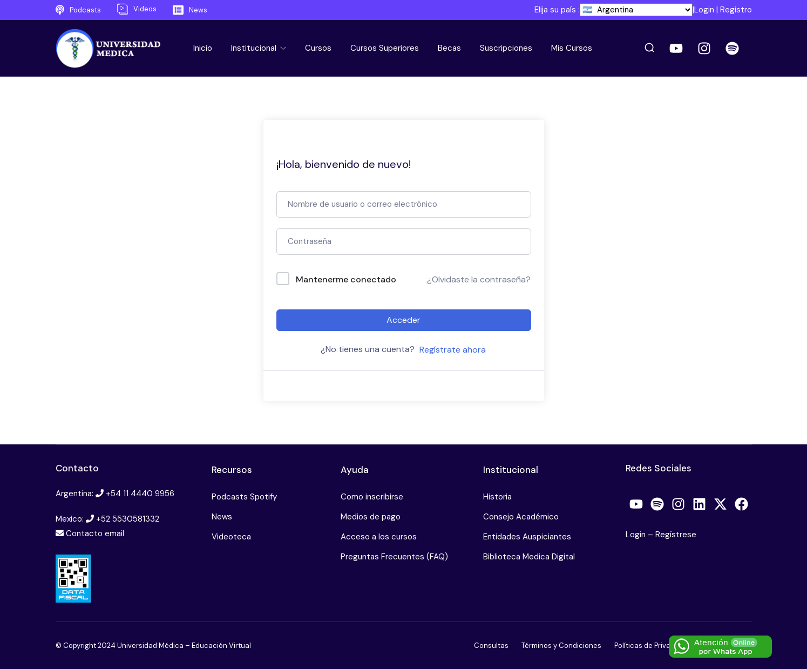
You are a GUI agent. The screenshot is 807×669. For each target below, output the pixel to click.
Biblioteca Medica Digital (529, 556)
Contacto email (95, 533)
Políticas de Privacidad (651, 645)
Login (704, 9)
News (222, 516)
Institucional (255, 48)
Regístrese (675, 534)
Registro (736, 9)
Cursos (318, 48)
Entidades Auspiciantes (527, 536)
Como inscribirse (372, 496)
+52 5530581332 (127, 518)
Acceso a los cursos (379, 536)
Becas (449, 48)
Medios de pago (371, 516)
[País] (636, 9)
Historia (497, 496)
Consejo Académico (521, 516)
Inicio (202, 48)
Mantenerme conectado (346, 279)
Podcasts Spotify (244, 496)
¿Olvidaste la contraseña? (479, 279)
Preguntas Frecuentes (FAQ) (394, 556)
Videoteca (231, 536)
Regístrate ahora (452, 349)
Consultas (491, 645)
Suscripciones (506, 48)
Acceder (403, 320)
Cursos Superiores (384, 48)
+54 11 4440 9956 (140, 493)
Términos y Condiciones (561, 645)
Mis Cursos (571, 48)
